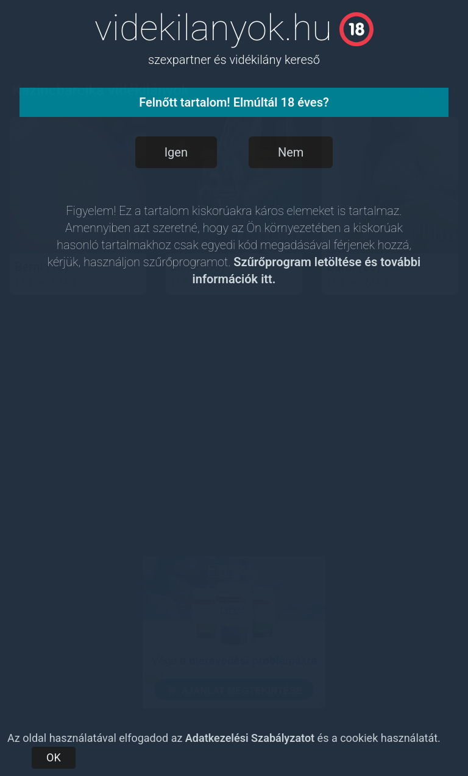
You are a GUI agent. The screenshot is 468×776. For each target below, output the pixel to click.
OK (53, 757)
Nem (290, 152)
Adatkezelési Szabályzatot (249, 738)
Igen (176, 152)
